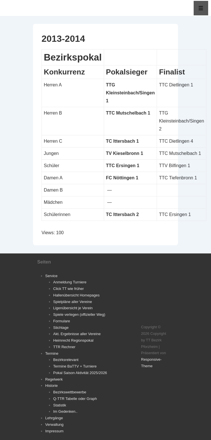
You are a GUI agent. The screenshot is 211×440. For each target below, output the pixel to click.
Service (51, 276)
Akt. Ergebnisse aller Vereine (77, 334)
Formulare (61, 321)
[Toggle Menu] (201, 8)
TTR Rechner (64, 347)
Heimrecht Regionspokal (73, 340)
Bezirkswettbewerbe (69, 392)
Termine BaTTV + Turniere (75, 366)
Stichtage (61, 327)
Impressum (54, 431)
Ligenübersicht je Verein (73, 308)
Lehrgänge (54, 418)
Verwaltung (54, 424)
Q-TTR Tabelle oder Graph (75, 399)
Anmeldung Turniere (69, 282)
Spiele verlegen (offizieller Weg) (79, 314)
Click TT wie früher (68, 289)
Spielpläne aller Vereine (72, 302)
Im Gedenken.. (65, 411)
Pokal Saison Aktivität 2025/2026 (80, 373)
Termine (51, 353)
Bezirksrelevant (65, 360)
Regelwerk (54, 379)
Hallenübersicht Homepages (76, 295)
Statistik (59, 405)
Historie (51, 385)
